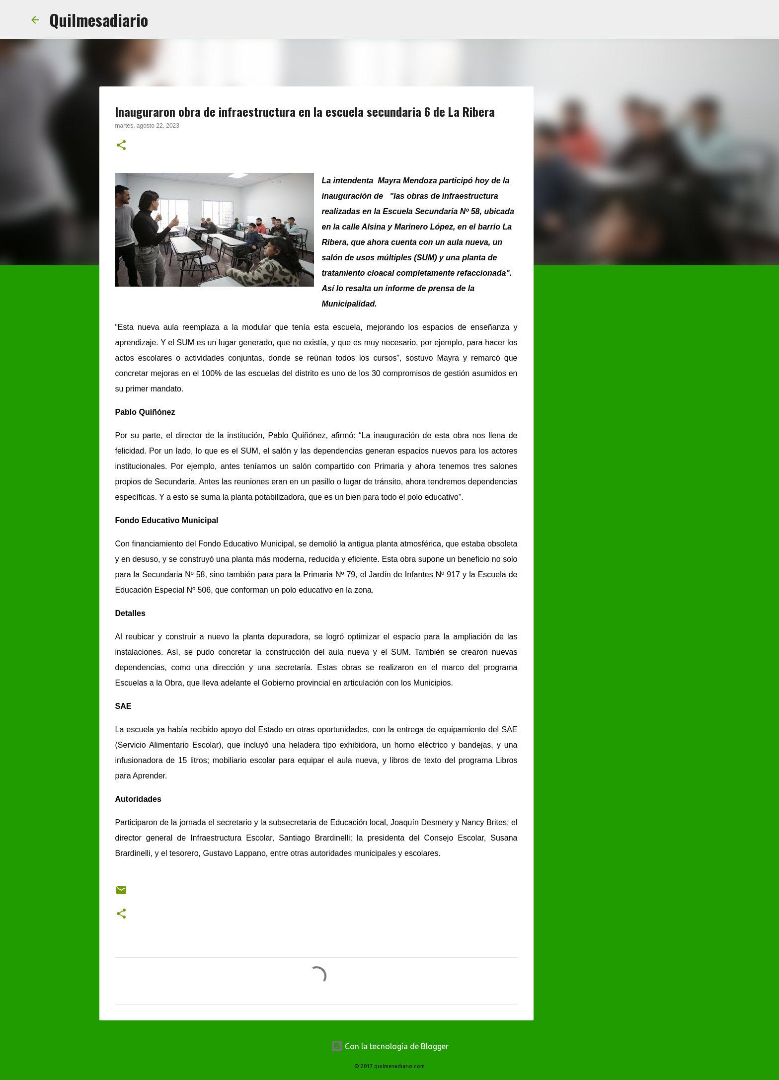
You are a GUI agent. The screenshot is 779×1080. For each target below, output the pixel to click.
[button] (121, 146)
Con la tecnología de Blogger (390, 1046)
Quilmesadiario (98, 19)
